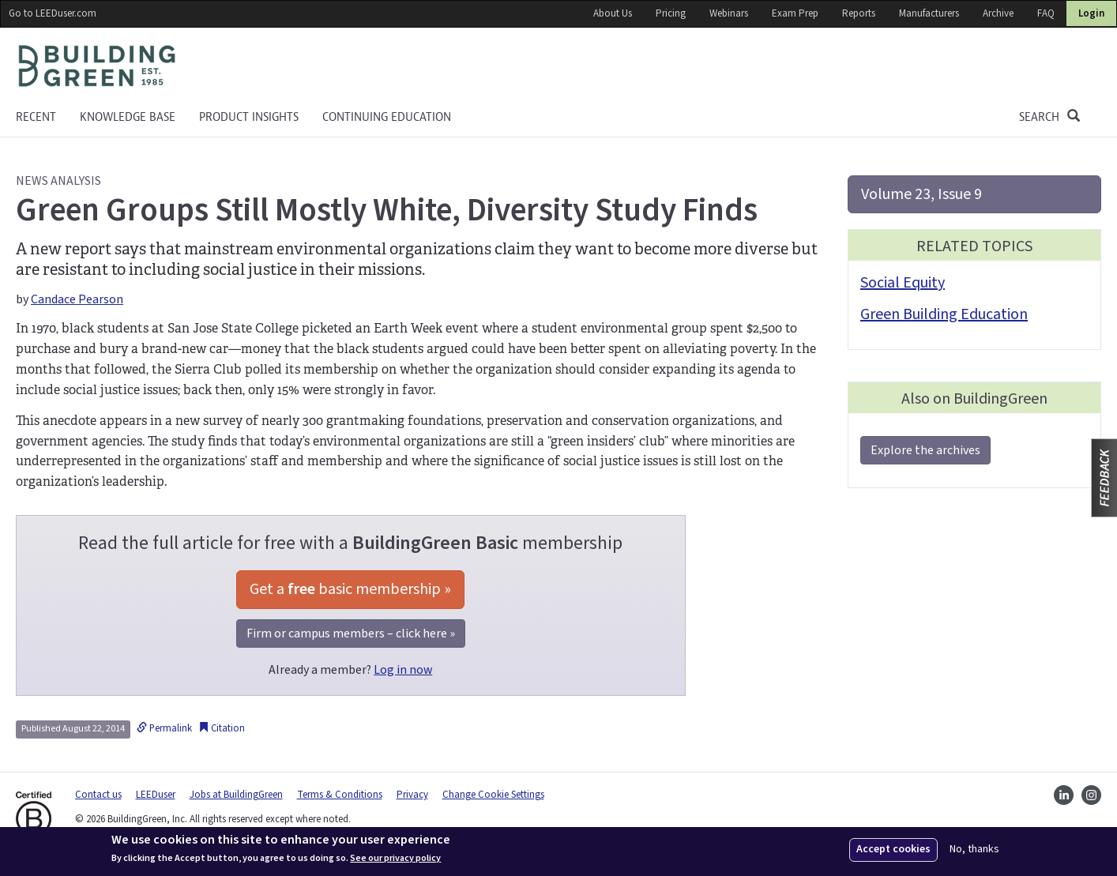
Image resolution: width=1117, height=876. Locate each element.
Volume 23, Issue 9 (921, 194)
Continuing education (386, 117)
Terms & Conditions (339, 795)
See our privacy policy (395, 858)
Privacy (412, 795)
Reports (858, 13)
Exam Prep (795, 13)
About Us (612, 13)
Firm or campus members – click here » (350, 633)
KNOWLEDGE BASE (127, 117)
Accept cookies (893, 849)
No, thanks (974, 849)
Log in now (403, 670)
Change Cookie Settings (493, 795)
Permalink (164, 728)
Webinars (728, 13)
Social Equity (902, 283)
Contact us (98, 795)
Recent (36, 117)
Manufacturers (929, 13)
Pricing (671, 13)
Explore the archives (925, 450)
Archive (998, 13)
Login (1091, 13)
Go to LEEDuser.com (52, 13)
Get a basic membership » (350, 589)
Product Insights (249, 117)
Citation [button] (221, 728)
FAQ (1046, 13)
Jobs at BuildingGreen (236, 795)
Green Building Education (944, 314)
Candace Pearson (77, 299)
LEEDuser (155, 795)
